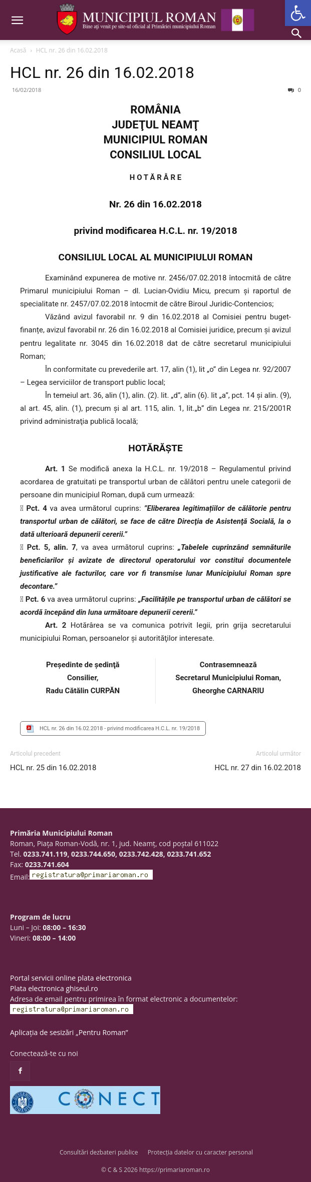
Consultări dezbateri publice (99, 1152)
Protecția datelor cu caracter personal (200, 1152)
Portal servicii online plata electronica (71, 978)
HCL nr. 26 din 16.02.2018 (102, 72)
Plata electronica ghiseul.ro (54, 988)
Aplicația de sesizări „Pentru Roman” (69, 1032)
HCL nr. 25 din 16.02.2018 (53, 767)
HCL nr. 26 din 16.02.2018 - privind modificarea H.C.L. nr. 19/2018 (120, 728)
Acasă (18, 50)
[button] (298, 13)
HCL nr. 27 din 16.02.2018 (258, 767)
